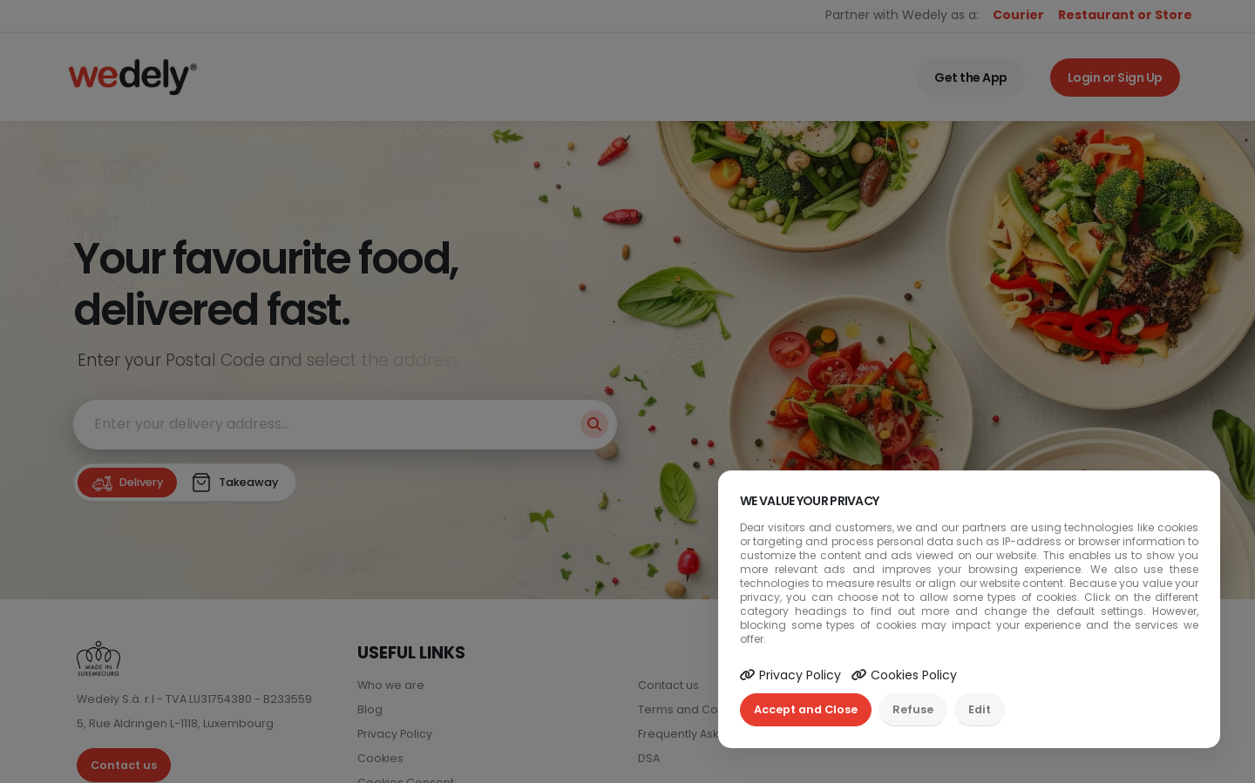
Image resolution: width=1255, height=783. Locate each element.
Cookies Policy (904, 675)
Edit (979, 709)
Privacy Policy (790, 675)
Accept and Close (806, 709)
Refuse (912, 709)
